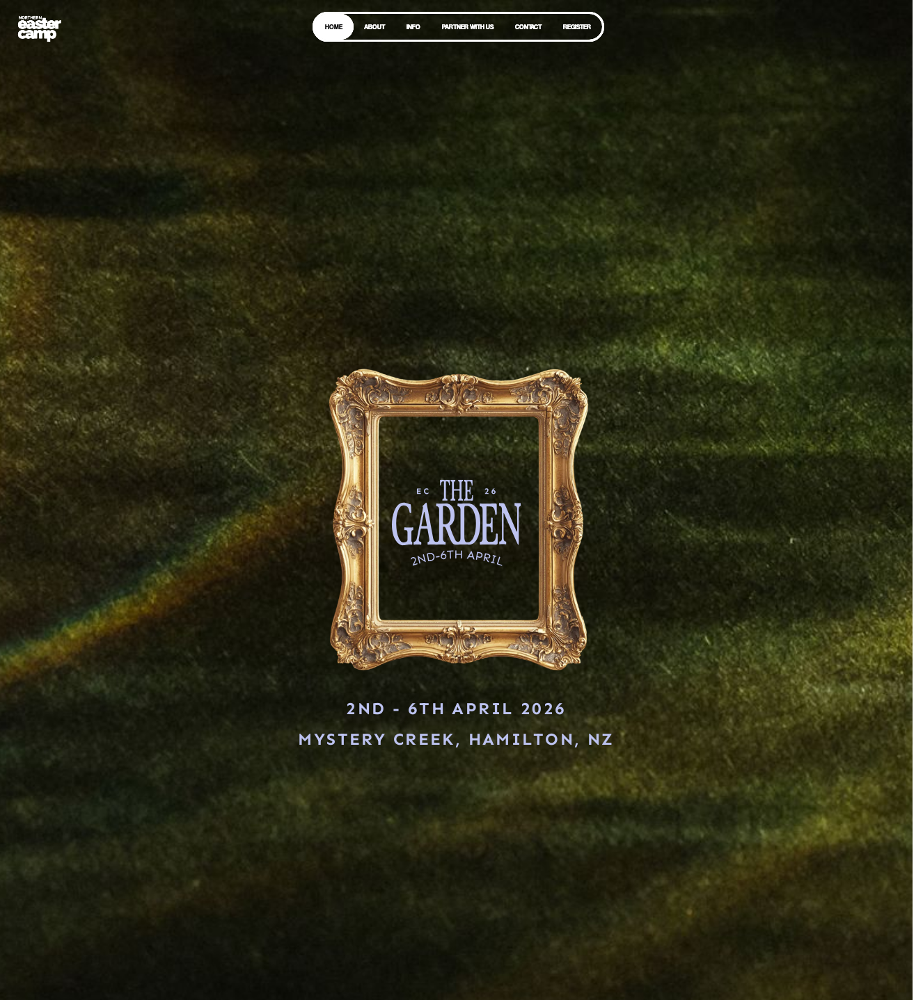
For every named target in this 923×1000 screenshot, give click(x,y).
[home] (38, 27)
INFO (413, 27)
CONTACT (528, 27)
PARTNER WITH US (468, 27)
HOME (333, 27)
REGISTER (577, 27)
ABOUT (374, 27)
